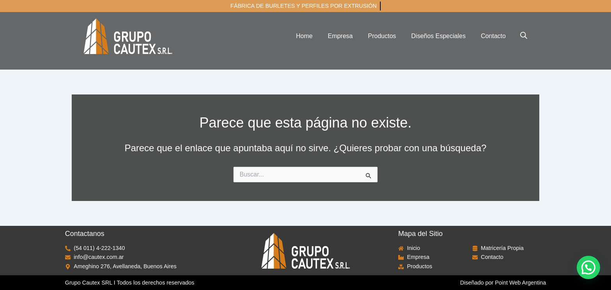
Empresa (340, 36)
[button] (588, 267)
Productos (382, 36)
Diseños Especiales (438, 36)
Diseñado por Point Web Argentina (503, 283)
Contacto (493, 36)
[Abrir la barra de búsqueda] (524, 35)
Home (304, 36)
